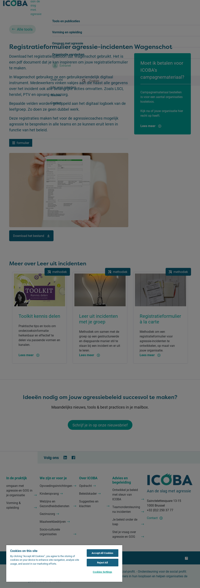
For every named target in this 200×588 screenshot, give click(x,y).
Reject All (102, 562)
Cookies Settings (102, 572)
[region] (64, 563)
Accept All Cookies (102, 553)
